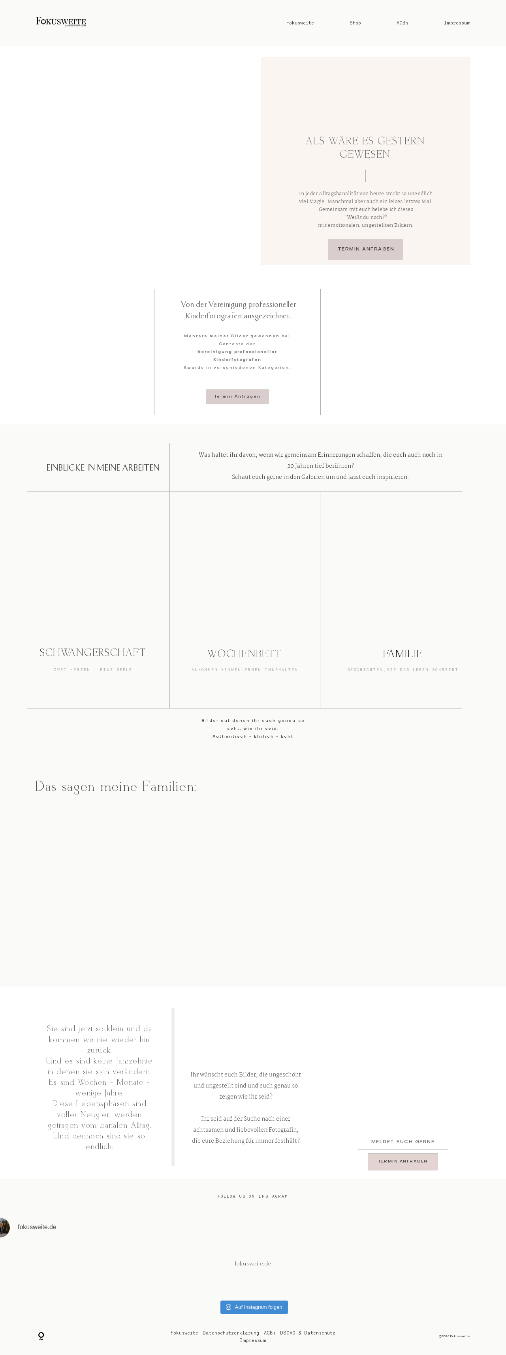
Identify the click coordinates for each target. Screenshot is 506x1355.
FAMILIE (403, 654)
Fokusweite (300, 23)
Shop (355, 23)
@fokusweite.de (253, 1263)
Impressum (457, 23)
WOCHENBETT (244, 654)
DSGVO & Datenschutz (307, 1333)
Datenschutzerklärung (231, 1333)
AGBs (402, 23)
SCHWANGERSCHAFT (93, 653)
